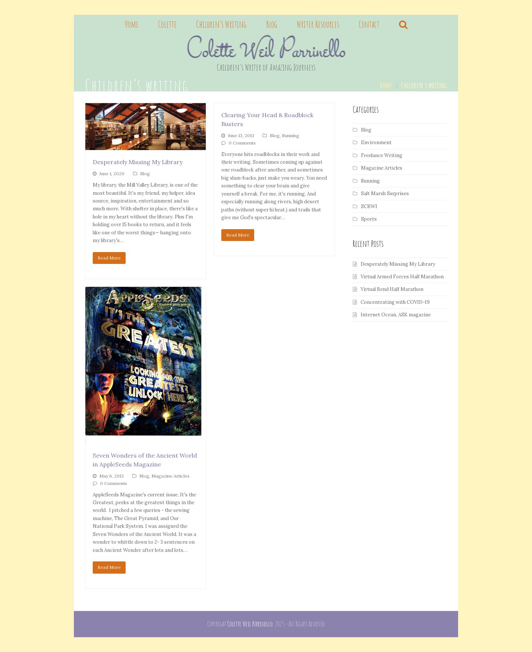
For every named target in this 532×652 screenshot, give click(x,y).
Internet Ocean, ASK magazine (396, 315)
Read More (109, 258)
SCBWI (369, 206)
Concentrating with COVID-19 (395, 302)
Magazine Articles (170, 476)
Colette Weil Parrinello (266, 52)
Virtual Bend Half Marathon (392, 289)
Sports (369, 219)
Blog (145, 173)
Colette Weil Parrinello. (250, 623)
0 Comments (242, 143)
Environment (376, 142)
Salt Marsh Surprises (385, 193)
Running (290, 135)
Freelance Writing (381, 155)
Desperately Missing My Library (138, 162)
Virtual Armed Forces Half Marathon (402, 277)
